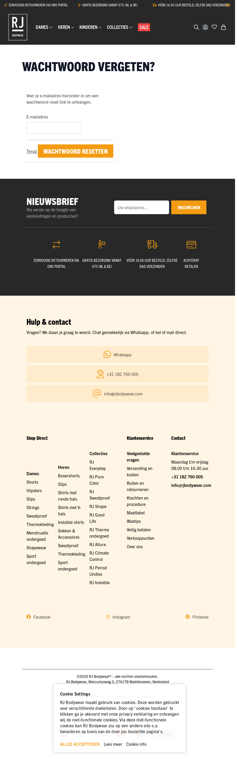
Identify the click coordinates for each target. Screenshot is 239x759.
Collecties (98, 453)
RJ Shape (97, 506)
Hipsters (34, 490)
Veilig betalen (139, 529)
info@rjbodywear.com (191, 485)
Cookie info (136, 744)
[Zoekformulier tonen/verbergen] (196, 27)
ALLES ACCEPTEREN (80, 744)
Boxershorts (69, 475)
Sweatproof (36, 515)
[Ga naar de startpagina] (17, 27)
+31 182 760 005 (187, 476)
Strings (32, 507)
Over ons (135, 546)
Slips (30, 498)
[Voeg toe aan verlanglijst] (214, 27)
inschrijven (186, 207)
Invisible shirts (71, 522)
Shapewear (36, 547)
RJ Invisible (99, 582)
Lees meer (113, 744)
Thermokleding (40, 524)
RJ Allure (97, 544)
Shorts (32, 481)
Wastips (134, 521)
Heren (63, 467)
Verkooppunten (140, 538)
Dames (32, 473)
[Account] (205, 27)
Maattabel (136, 512)
